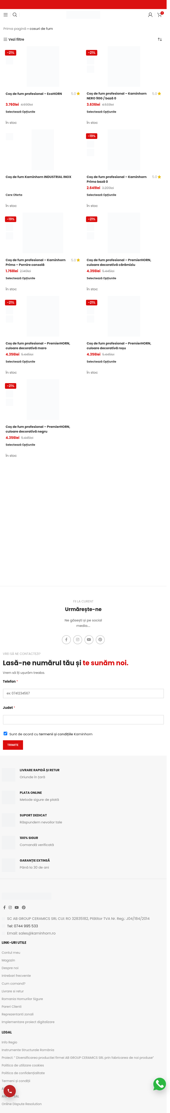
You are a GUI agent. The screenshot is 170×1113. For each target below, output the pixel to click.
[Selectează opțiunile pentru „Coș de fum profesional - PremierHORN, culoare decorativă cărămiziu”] (103, 279)
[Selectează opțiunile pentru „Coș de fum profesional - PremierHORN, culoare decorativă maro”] (21, 362)
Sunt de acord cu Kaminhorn (51, 734)
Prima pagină (14, 28)
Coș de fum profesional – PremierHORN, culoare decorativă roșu (121, 346)
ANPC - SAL (10, 1096)
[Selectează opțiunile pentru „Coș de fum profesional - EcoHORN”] (21, 112)
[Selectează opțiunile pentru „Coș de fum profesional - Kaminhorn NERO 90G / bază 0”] (103, 112)
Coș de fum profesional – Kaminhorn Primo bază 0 (108, 179)
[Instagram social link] (77, 639)
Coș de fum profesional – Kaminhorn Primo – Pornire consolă (36, 262)
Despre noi (10, 968)
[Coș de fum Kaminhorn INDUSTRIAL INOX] (42, 149)
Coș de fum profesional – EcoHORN (35, 93)
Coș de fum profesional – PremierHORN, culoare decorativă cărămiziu (121, 262)
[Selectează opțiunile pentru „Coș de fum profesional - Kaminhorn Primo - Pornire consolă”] (21, 279)
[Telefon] (83, 693)
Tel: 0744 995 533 (22, 926)
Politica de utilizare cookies (23, 1065)
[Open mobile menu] (5, 14)
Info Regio (9, 1042)
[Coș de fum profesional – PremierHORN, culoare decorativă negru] (42, 400)
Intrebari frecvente (16, 975)
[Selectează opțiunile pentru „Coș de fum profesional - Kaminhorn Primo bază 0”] (103, 195)
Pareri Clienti (12, 1006)
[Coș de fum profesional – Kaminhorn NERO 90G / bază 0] (123, 66)
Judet (9, 707)
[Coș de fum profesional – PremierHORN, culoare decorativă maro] (42, 316)
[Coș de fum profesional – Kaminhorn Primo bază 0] (123, 149)
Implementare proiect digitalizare (28, 1022)
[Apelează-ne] (10, 1091)
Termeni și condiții (16, 1081)
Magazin (8, 960)
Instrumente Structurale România (28, 1050)
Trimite (13, 745)
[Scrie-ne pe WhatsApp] (159, 1084)
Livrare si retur (13, 991)
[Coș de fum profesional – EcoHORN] (42, 66)
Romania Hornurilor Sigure (22, 999)
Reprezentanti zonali (18, 1014)
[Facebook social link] (66, 639)
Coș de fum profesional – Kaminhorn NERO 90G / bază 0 (112, 96)
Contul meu (11, 952)
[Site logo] (83, 14)
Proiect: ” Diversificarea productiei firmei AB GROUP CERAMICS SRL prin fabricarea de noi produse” (78, 1057)
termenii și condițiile (56, 734)
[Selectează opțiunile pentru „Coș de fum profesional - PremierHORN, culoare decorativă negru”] (21, 445)
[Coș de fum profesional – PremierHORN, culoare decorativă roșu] (123, 316)
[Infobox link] (83, 775)
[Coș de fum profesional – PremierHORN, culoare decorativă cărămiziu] (123, 233)
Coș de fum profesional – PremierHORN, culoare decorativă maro (40, 346)
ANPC (6, 1088)
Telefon (10, 681)
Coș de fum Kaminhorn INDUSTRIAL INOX (40, 176)
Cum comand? (14, 983)
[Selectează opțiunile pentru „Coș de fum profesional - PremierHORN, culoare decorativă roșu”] (103, 362)
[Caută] (14, 14)
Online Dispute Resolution (22, 1104)
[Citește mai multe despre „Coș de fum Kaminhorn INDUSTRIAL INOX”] (14, 195)
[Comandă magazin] (159, 39)
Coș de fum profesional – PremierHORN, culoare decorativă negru (40, 429)
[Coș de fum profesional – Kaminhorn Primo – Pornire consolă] (42, 233)
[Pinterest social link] (100, 639)
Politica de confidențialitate (23, 1073)
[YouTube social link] (88, 639)
